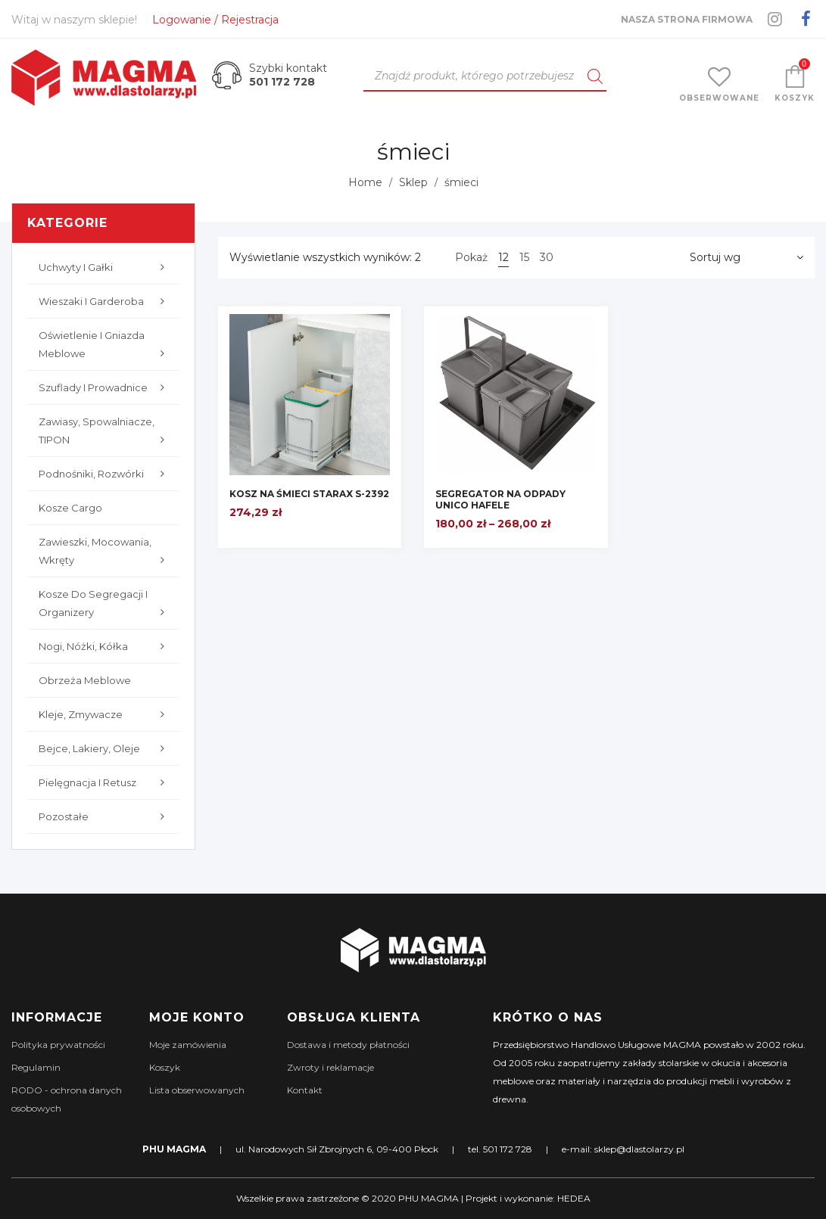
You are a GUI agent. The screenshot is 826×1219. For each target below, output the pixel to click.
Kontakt (305, 1090)
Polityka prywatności (58, 1044)
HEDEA (574, 1198)
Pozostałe (105, 816)
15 (524, 257)
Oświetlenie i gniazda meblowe (105, 345)
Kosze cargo (70, 508)
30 (546, 257)
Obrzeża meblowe (85, 680)
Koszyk (164, 1067)
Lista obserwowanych (197, 1090)
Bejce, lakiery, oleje (105, 748)
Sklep (413, 182)
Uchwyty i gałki (105, 267)
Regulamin (36, 1067)
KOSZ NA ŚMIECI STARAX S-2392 (309, 493)
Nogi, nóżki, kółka (105, 646)
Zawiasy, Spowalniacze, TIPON (105, 432)
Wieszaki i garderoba (105, 301)
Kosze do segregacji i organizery (105, 604)
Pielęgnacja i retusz (105, 782)
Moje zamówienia (187, 1044)
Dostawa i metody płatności (348, 1044)
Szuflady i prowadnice (105, 387)
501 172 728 (282, 82)
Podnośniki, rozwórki (105, 474)
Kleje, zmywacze (105, 714)
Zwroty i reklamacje (330, 1067)
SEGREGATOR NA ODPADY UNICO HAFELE (500, 499)
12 (503, 257)
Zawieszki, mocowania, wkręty (105, 552)
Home (365, 182)
